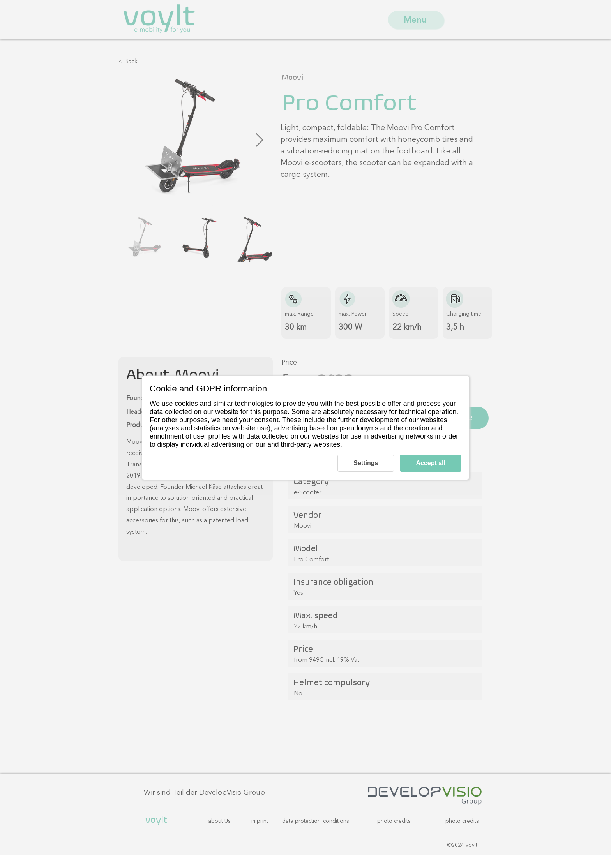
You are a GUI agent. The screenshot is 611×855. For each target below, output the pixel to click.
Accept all (430, 463)
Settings (365, 463)
